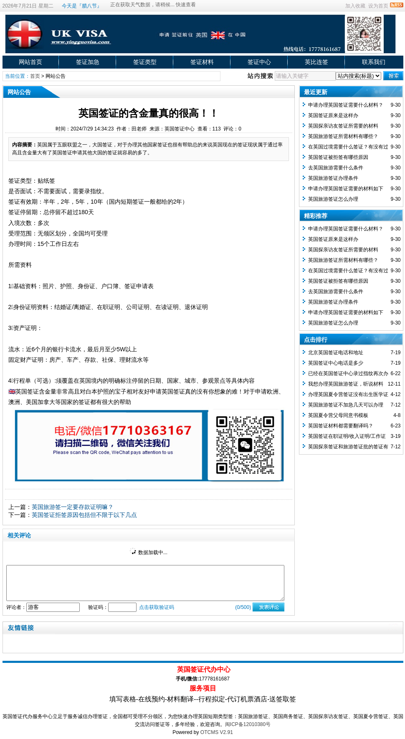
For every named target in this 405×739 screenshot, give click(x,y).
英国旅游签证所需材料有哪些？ (343, 136)
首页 (35, 76)
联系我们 (373, 62)
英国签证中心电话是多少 (335, 363)
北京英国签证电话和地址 (335, 352)
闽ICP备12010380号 (248, 724)
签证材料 (202, 62)
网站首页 (30, 62)
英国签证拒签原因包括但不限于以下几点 (84, 514)
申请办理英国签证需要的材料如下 (345, 189)
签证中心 (259, 62)
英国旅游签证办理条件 (333, 178)
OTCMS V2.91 (216, 732)
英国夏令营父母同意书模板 (338, 415)
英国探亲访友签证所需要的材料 (343, 126)
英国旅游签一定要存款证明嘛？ (73, 507)
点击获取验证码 (156, 607)
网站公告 (56, 76)
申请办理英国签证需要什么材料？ (345, 105)
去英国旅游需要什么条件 (335, 168)
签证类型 (145, 62)
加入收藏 (355, 6)
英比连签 (316, 62)
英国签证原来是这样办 (333, 115)
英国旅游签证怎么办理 (333, 199)
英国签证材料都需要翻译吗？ (340, 426)
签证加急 (87, 62)
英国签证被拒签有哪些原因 (338, 157)
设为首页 (378, 6)
